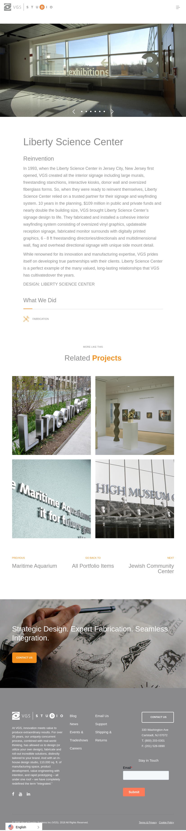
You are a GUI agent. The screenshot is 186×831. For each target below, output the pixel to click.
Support (101, 725)
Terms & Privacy (148, 823)
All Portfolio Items (93, 566)
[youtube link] (23, 795)
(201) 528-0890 (155, 747)
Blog (73, 717)
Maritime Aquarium (34, 566)
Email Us (102, 717)
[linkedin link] (31, 795)
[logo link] (28, 7)
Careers (76, 749)
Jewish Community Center (151, 569)
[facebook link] (15, 795)
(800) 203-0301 (155, 741)
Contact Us (158, 718)
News (74, 725)
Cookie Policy (166, 823)
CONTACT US (24, 658)
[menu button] (178, 7)
